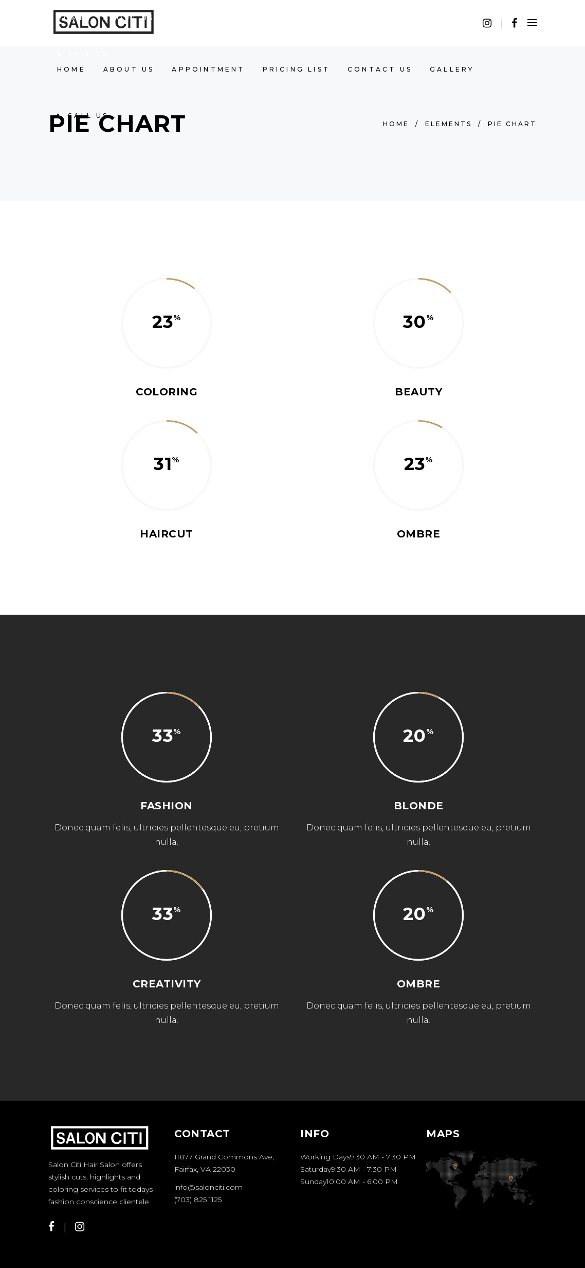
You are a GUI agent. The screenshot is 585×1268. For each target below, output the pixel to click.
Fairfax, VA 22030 (204, 1169)
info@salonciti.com (208, 1187)
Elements (448, 124)
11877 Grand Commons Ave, (224, 1156)
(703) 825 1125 (198, 1199)
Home (396, 124)
